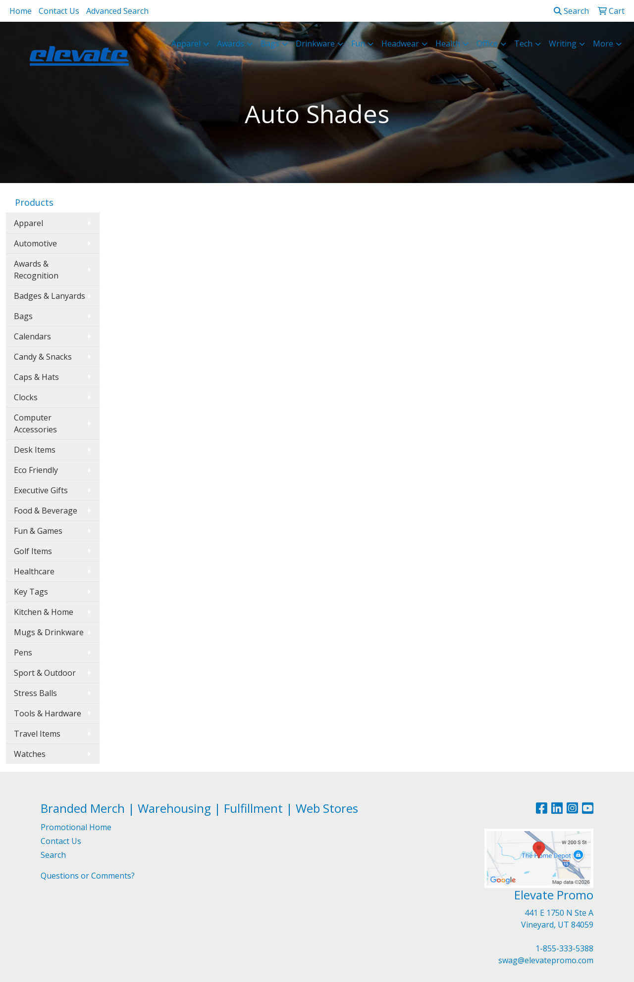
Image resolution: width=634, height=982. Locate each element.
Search (571, 10)
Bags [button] (270, 43)
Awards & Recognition (36, 269)
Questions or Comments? (88, 875)
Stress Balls (35, 693)
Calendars (32, 336)
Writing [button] (563, 43)
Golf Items (33, 551)
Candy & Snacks (43, 356)
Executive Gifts (41, 490)
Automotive (35, 243)
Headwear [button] (400, 43)
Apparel (28, 223)
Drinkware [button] (315, 43)
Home (20, 10)
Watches (30, 753)
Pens (23, 652)
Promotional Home (76, 827)
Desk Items (34, 449)
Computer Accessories (35, 423)
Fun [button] (358, 43)
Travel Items (37, 733)
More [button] (603, 43)
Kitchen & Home (43, 612)
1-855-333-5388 (564, 948)
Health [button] (447, 43)
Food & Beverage (45, 510)
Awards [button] (230, 43)
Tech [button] (523, 43)
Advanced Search (117, 10)
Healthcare (34, 571)
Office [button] (487, 43)
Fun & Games (38, 530)
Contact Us (59, 10)
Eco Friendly (36, 470)
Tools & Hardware (47, 713)
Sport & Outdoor (45, 672)
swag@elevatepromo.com (545, 960)
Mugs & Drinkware (49, 632)
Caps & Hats (36, 377)
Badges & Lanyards (49, 295)
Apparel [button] (186, 43)
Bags (23, 316)
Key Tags (31, 591)
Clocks (26, 397)
